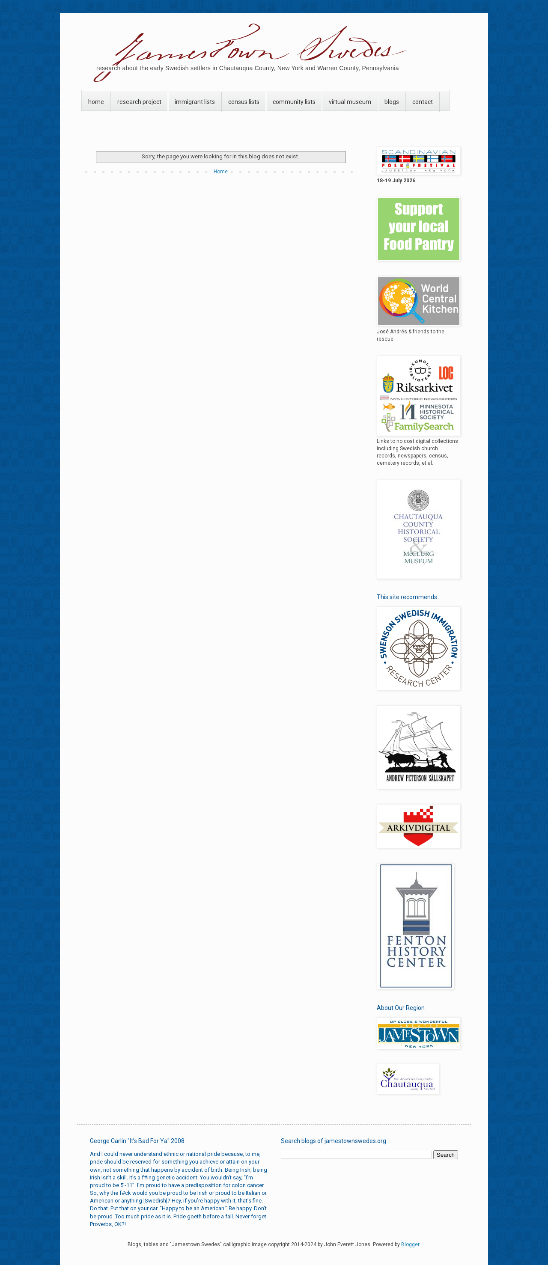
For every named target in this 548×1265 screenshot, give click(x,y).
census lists (243, 101)
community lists (294, 101)
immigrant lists (195, 101)
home (96, 101)
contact (422, 101)
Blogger (410, 1244)
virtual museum (350, 101)
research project (139, 101)
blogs (391, 101)
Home (221, 172)
